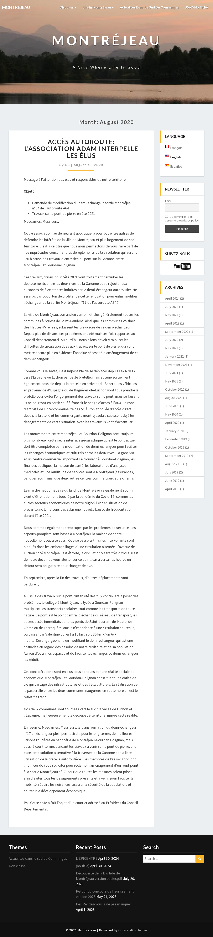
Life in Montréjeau (98, 7)
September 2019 (176, 456)
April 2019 (172, 489)
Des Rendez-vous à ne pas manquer (103, 904)
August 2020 (173, 398)
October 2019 (174, 447)
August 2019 (173, 464)
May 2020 (171, 414)
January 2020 (174, 431)
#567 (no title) (196, 7)
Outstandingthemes (132, 930)
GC (67, 165)
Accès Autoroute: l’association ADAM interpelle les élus (81, 148)
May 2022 (171, 348)
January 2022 (174, 356)
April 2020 (172, 423)
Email (168, 201)
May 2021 (171, 381)
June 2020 (172, 406)
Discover (68, 7)
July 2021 (171, 373)
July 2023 (171, 307)
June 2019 (172, 480)
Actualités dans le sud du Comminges (149, 7)
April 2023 (172, 323)
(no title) (82, 865)
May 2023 (171, 315)
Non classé (17, 865)
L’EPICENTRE (86, 858)
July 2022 (171, 340)
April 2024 (172, 298)
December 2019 (176, 439)
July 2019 (171, 472)
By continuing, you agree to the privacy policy (182, 218)
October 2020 (174, 389)
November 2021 (176, 365)
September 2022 (176, 332)
